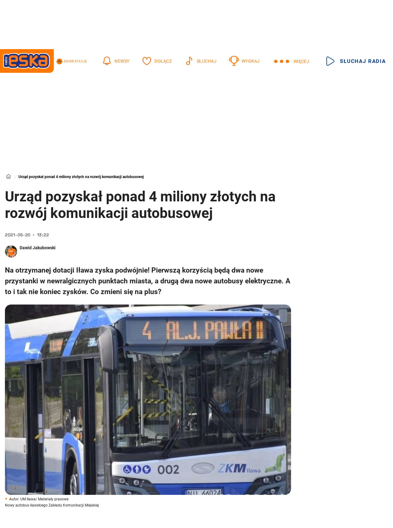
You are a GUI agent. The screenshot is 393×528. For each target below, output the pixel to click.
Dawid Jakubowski (38, 247)
